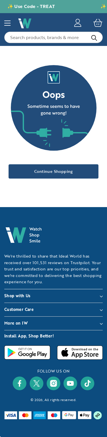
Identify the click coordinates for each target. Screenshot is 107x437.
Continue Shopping (53, 171)
